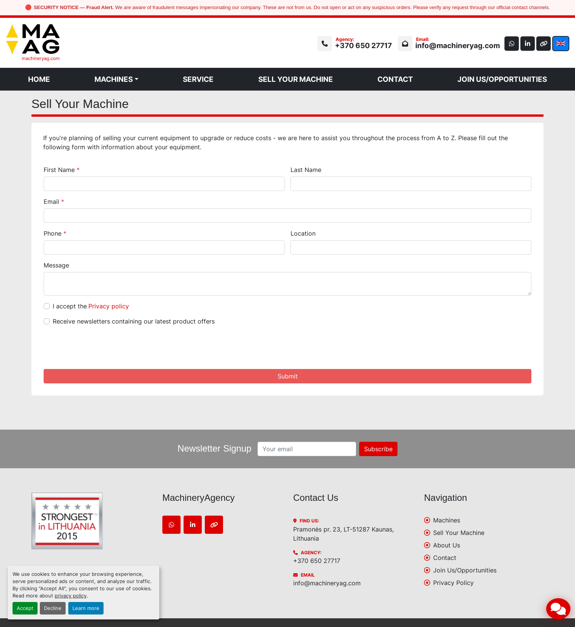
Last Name (306, 170)
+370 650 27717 (361, 45)
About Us (446, 545)
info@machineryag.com (455, 45)
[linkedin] (526, 43)
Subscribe (378, 449)
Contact (395, 79)
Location (303, 233)
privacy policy (70, 596)
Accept (25, 608)
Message (56, 265)
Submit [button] (288, 376)
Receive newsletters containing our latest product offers (134, 321)
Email (54, 201)
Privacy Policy (453, 582)
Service (198, 79)
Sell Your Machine (295, 79)
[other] (543, 43)
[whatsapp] (509, 43)
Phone (55, 233)
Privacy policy (108, 306)
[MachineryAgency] (91, 521)
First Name (62, 170)
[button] (116, 79)
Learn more (85, 608)
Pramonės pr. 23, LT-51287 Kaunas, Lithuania (343, 533)
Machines (113, 79)
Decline (52, 608)
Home (39, 79)
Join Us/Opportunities (502, 79)
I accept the (91, 306)
